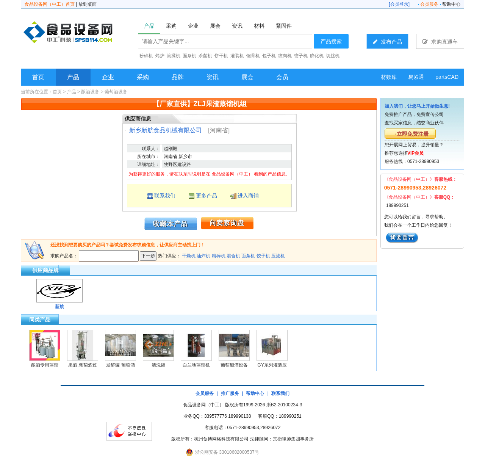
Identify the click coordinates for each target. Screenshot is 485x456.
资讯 (213, 77)
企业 (108, 77)
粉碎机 (218, 256)
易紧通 (416, 77)
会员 (282, 77)
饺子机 (263, 256)
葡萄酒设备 (116, 91)
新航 (59, 306)
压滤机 (278, 256)
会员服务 (429, 4)
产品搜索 (331, 41)
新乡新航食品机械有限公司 (165, 130)
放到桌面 (87, 4)
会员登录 (399, 4)
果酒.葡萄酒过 (82, 365)
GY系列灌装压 (271, 365)
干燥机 (189, 256)
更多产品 (206, 196)
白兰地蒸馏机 (196, 365)
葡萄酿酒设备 (234, 365)
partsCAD (446, 77)
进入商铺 (248, 196)
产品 (73, 77)
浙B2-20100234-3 (284, 404)
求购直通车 (440, 41)
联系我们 (164, 196)
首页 (38, 77)
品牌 (178, 77)
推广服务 (230, 393)
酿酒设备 (90, 91)
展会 (247, 77)
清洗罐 (158, 365)
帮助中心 (451, 4)
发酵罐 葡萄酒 (120, 365)
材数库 (389, 77)
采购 (143, 77)
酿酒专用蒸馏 (44, 365)
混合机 (233, 256)
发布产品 (387, 41)
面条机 (248, 256)
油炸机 (203, 256)
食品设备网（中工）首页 (50, 4)
